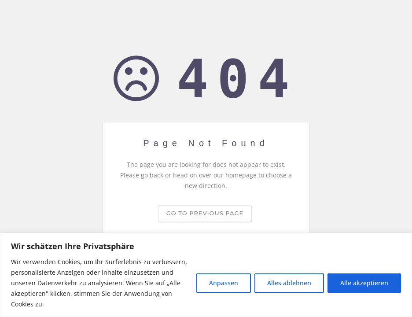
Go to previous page (204, 213)
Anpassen (223, 283)
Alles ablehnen (289, 283)
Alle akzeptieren (364, 283)
